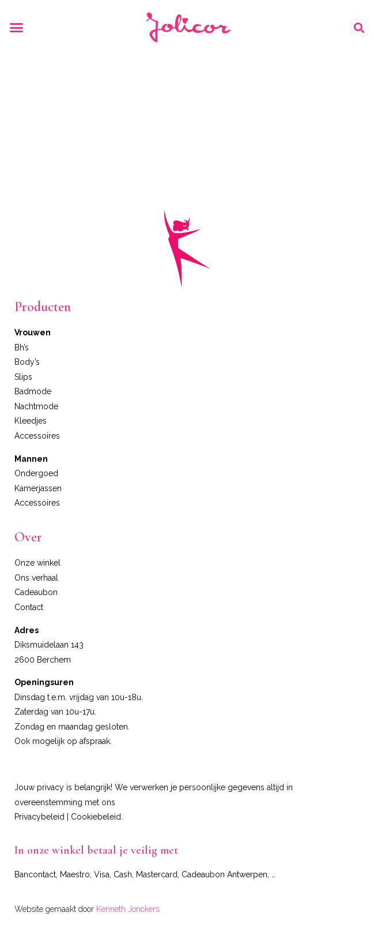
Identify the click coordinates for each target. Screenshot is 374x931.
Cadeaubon (36, 592)
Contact (28, 607)
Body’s (27, 362)
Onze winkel (37, 562)
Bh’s (21, 347)
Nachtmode (36, 406)
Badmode (32, 391)
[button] (17, 28)
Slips (23, 377)
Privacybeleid (39, 816)
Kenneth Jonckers (128, 909)
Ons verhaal (36, 577)
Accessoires (37, 435)
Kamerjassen (38, 488)
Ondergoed (36, 473)
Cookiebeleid (96, 816)
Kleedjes (30, 420)
